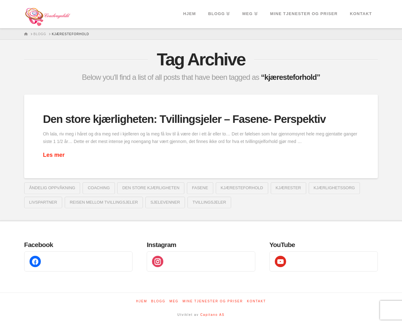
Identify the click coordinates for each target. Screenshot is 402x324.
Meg (174, 301)
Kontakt (256, 301)
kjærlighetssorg (334, 187)
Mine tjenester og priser (212, 301)
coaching (99, 187)
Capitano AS (212, 314)
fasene (200, 187)
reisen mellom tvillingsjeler (104, 202)
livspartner (43, 202)
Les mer (54, 155)
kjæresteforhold (242, 187)
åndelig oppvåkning (52, 187)
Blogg (158, 301)
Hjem (141, 301)
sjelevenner (165, 202)
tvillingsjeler (209, 202)
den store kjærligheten (150, 187)
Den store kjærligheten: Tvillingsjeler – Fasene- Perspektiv (184, 119)
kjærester (288, 187)
